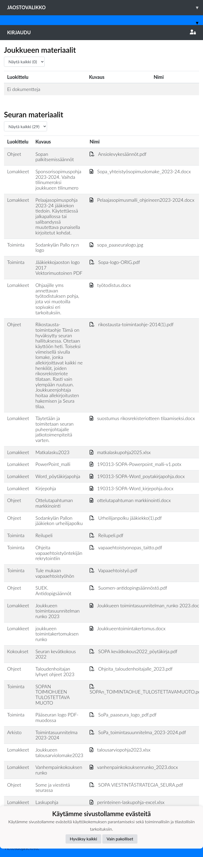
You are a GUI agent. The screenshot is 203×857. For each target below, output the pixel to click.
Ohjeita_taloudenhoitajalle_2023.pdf (131, 669)
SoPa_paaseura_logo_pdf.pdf (123, 715)
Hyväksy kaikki (83, 838)
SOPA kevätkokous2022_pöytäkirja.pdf (133, 651)
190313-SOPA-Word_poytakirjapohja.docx (137, 476)
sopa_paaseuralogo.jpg (116, 245)
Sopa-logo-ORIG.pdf (115, 262)
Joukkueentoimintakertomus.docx (127, 628)
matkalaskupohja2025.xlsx (120, 452)
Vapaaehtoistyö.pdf (113, 570)
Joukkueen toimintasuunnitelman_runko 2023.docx (145, 605)
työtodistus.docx (110, 285)
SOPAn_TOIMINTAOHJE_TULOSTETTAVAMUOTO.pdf (146, 689)
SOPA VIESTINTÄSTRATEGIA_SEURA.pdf (136, 785)
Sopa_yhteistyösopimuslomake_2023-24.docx (140, 171)
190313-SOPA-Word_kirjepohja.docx (131, 488)
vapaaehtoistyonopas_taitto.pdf (126, 547)
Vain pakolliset (120, 838)
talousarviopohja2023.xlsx (120, 750)
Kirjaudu (101, 32)
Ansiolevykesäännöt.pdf (118, 154)
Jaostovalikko (105, 7)
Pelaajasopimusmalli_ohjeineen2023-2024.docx (142, 200)
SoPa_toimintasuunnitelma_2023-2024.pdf (138, 732)
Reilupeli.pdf (106, 535)
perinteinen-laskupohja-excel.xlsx (127, 802)
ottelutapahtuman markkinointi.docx (130, 500)
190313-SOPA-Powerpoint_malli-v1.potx (135, 464)
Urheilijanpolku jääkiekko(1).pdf (126, 518)
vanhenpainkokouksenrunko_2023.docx (134, 767)
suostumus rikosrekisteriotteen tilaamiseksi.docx (142, 418)
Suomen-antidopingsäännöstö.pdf (128, 588)
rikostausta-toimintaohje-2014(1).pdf (132, 324)
